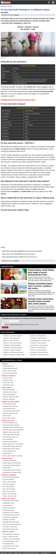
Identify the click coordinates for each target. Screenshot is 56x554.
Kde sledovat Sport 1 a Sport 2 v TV (10, 436)
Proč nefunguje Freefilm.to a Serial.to (11, 541)
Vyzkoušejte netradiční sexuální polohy (11, 522)
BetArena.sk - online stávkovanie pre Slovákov (13, 352)
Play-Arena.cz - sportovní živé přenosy (38, 350)
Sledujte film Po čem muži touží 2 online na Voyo (18, 100)
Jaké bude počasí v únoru (8, 366)
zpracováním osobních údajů (16, 324)
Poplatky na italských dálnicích (9, 451)
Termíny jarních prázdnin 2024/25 (10, 373)
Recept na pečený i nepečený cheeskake (11, 465)
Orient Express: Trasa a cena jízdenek (11, 512)
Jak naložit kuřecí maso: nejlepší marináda (12, 472)
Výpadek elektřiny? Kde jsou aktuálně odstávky (13, 427)
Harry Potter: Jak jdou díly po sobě (10, 413)
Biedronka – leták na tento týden (10, 493)
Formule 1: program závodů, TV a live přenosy (12, 455)
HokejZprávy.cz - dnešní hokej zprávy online (13, 347)
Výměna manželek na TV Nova (9, 403)
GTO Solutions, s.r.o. (45, 553)
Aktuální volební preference (8, 389)
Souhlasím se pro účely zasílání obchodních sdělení (21, 324)
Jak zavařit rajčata (7, 467)
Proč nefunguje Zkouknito (8, 543)
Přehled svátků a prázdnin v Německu (11, 500)
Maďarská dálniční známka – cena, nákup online (13, 444)
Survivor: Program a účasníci (9, 418)
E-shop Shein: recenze (7, 380)
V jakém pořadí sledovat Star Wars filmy (11, 410)
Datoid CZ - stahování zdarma (9, 548)
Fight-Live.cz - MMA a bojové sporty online (13, 342)
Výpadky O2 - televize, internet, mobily (11, 432)
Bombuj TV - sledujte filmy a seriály (10, 536)
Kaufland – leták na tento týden (9, 481)
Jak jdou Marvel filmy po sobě (9, 408)
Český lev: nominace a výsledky (9, 370)
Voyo (35, 189)
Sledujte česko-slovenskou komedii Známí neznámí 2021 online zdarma (40, 301)
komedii (5, 149)
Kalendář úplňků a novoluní (8, 503)
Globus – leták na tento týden (9, 491)
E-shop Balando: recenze (8, 385)
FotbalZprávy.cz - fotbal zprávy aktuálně (12, 345)
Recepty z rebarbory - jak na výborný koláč (12, 462)
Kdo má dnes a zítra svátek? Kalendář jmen (12, 524)
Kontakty (10, 553)
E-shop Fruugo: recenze (8, 382)
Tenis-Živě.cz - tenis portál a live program (12, 350)
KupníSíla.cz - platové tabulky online (38, 335)
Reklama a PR (4, 553)
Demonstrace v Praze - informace (10, 392)
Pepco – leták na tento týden (9, 488)
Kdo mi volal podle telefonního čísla (10, 517)
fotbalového (48, 203)
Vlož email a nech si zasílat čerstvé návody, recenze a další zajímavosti (24, 318)
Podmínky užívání (17, 553)
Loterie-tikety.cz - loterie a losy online (38, 342)
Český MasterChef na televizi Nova (10, 406)
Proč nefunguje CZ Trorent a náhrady (11, 546)
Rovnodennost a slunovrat (8, 510)
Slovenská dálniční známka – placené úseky (12, 446)
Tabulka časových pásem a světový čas (11, 425)
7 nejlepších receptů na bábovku (10, 460)
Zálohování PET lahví (7, 453)
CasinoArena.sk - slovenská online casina (39, 352)
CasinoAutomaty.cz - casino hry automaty (39, 345)
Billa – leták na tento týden (8, 486)
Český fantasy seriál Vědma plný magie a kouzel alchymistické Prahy (41, 272)
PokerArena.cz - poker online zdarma (38, 347)
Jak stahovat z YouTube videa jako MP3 (11, 538)
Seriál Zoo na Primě (7, 415)
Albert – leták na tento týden (9, 484)
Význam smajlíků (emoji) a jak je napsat (11, 434)
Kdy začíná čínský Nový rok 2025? (10, 368)
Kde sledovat (25, 29)
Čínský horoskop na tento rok (9, 507)
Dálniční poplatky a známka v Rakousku (11, 448)
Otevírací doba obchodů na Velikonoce (11, 477)
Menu (53, 2)
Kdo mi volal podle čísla (8, 439)
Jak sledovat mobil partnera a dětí (10, 422)
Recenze (36, 27)
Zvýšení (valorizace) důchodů (9, 394)
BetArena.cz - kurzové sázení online (11, 340)
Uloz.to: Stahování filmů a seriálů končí (11, 534)
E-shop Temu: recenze (7, 377)
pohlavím (45, 87)
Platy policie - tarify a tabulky (9, 399)
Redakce (16, 15)
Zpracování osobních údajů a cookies (31, 553)
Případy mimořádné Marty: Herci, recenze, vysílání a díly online (40, 286)
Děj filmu (20, 27)
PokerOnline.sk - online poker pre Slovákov (39, 354)
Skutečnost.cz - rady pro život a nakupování (13, 335)
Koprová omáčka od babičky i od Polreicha (12, 470)
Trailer (33, 29)
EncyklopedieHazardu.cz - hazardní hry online (40, 340)
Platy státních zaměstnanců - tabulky (10, 396)
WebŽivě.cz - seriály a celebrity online (12, 338)
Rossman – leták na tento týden (9, 496)
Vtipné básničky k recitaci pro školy (10, 529)
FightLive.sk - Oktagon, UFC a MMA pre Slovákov (14, 354)
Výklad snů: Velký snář (7, 505)
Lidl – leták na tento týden (8, 479)
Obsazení (28, 27)
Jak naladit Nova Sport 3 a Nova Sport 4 (11, 514)
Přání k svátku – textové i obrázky (10, 526)
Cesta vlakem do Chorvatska (9, 519)
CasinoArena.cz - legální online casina (38, 338)
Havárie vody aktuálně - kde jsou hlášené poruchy (13, 429)
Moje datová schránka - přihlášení (10, 441)
